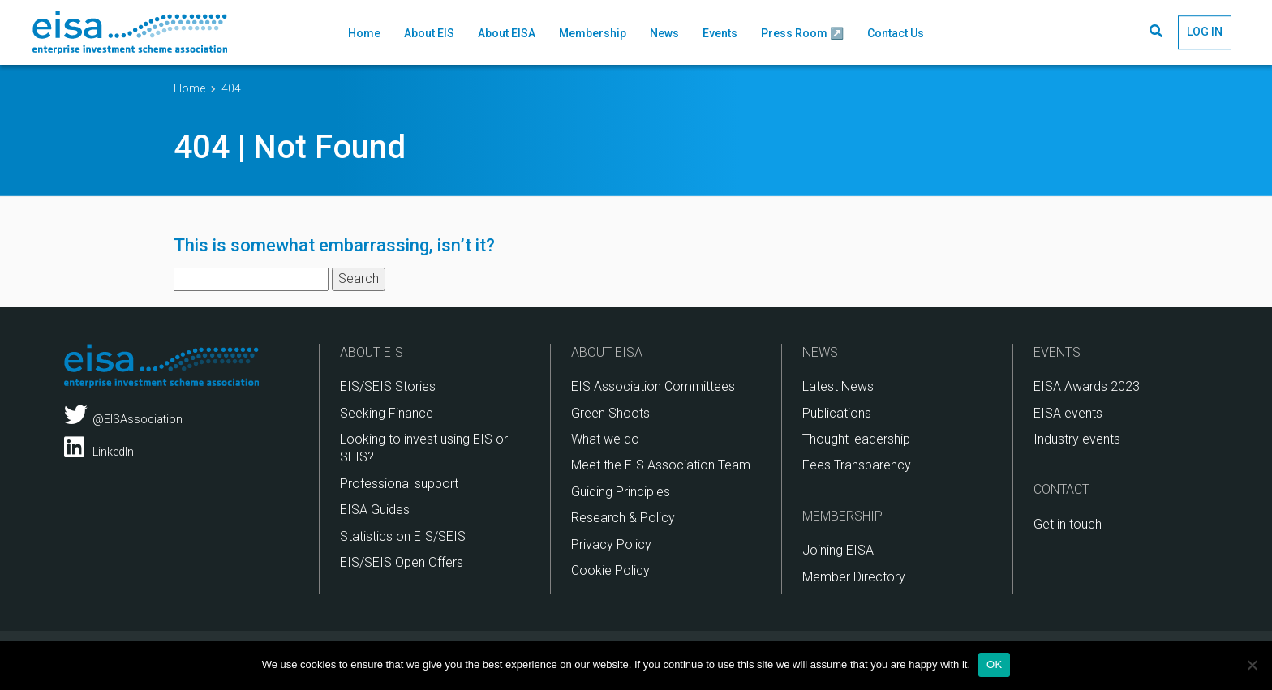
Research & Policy (623, 517)
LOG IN (1205, 31)
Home (364, 33)
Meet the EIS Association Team (660, 465)
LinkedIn (99, 448)
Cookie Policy (610, 570)
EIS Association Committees (653, 386)
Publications (836, 413)
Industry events (1077, 439)
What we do (605, 439)
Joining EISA (838, 550)
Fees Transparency (856, 465)
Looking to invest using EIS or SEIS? (424, 448)
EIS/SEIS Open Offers (401, 562)
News (664, 33)
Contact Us (895, 33)
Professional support (399, 483)
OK (994, 664)
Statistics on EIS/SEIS (403, 536)
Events (720, 33)
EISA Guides (375, 509)
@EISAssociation (123, 415)
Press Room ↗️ (802, 33)
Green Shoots (610, 413)
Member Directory (853, 577)
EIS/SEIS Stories (388, 386)
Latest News (838, 386)
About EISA (506, 33)
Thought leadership (856, 439)
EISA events (1068, 413)
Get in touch (1068, 524)
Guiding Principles (620, 491)
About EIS (429, 33)
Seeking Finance (386, 413)
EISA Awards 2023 (1087, 386)
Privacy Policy (611, 544)
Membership (592, 33)
